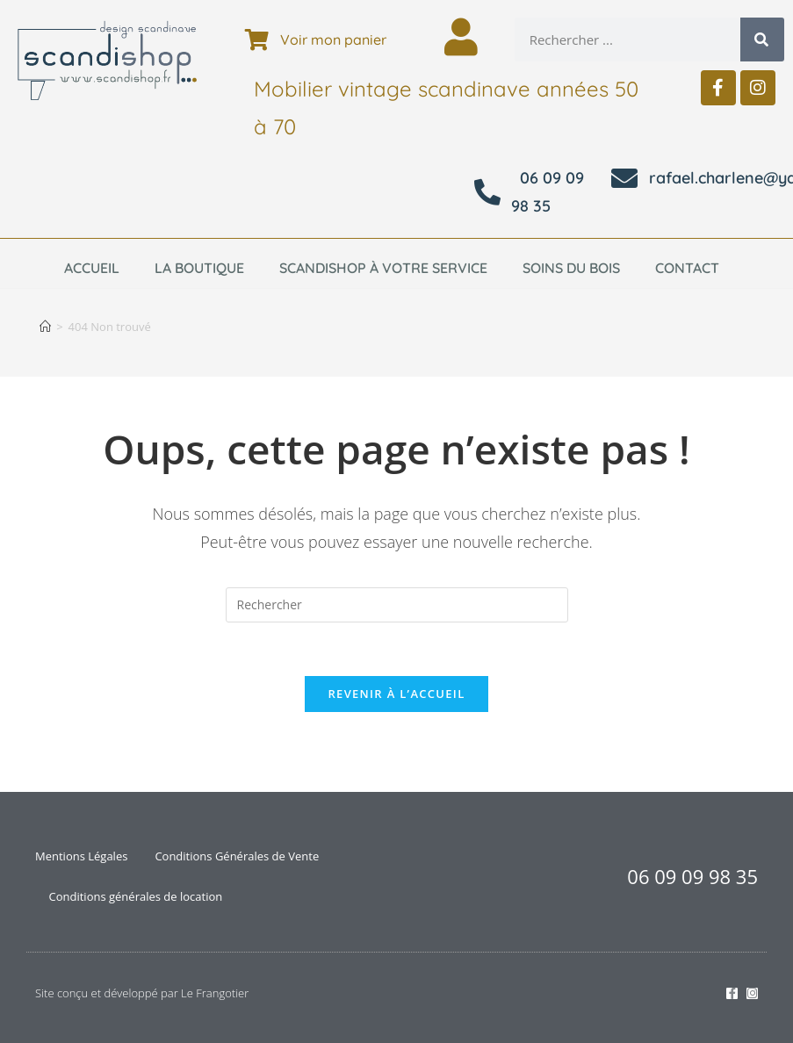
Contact (687, 268)
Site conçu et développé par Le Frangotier (142, 993)
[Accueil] (45, 326)
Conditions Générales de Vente (237, 856)
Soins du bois (571, 268)
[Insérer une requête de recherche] (397, 604)
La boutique (199, 268)
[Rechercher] (762, 39)
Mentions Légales (81, 856)
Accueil (91, 268)
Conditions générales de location (136, 896)
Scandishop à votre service (383, 268)
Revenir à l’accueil (396, 693)
